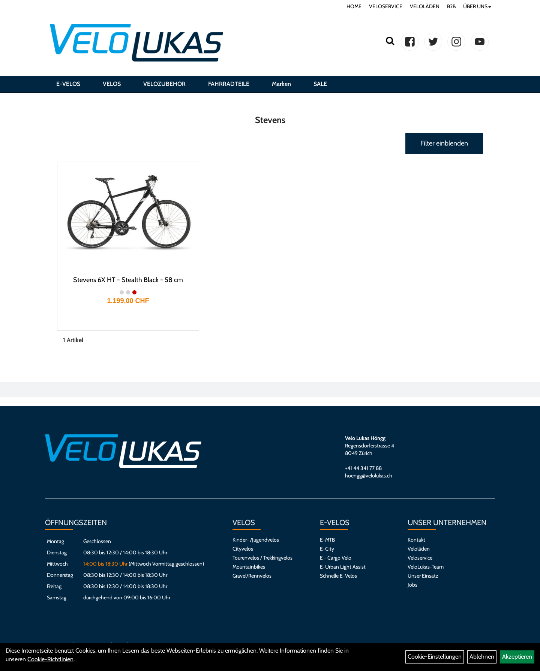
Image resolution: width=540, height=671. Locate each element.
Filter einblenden (444, 143)
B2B (451, 6)
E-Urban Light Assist (343, 566)
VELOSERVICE (385, 6)
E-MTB (327, 539)
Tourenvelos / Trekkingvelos (262, 557)
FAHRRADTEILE (228, 83)
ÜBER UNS (477, 6)
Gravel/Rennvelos (252, 575)
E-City (327, 548)
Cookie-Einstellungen (435, 656)
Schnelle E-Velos (338, 575)
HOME (354, 6)
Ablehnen (482, 656)
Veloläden (419, 548)
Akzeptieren (517, 656)
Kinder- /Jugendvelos (255, 539)
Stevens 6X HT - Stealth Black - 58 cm (128, 280)
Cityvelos (242, 548)
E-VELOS (68, 83)
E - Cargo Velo (335, 557)
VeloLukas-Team (426, 566)
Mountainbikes (248, 566)
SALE (320, 83)
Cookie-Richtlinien (50, 659)
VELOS (112, 83)
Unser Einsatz (423, 575)
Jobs (412, 584)
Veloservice (420, 557)
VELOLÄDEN (425, 6)
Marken (281, 83)
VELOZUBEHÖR (164, 83)
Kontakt (416, 539)
